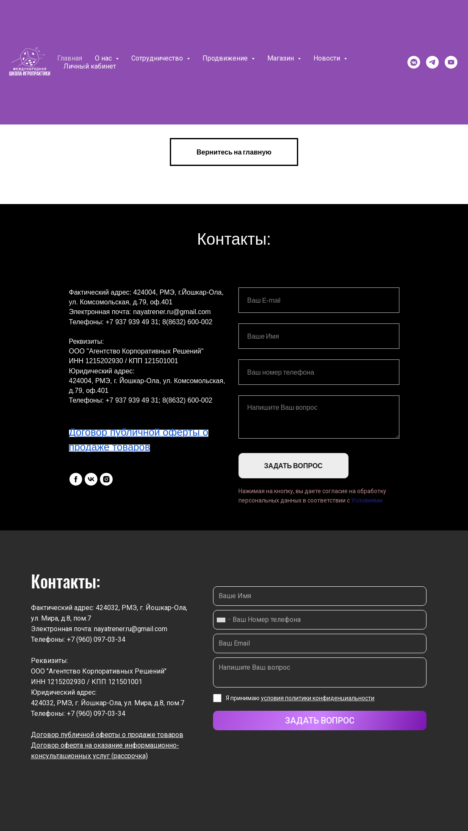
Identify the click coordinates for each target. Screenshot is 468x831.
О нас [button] (104, 58)
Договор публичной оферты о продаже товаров (107, 735)
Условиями (366, 500)
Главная (69, 58)
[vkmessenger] (413, 62)
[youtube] (451, 62)
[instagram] (106, 479)
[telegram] (432, 62)
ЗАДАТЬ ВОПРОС (293, 465)
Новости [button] (327, 58)
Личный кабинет (90, 66)
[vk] (91, 479)
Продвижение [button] (225, 58)
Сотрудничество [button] (158, 58)
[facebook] (75, 479)
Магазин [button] (281, 58)
